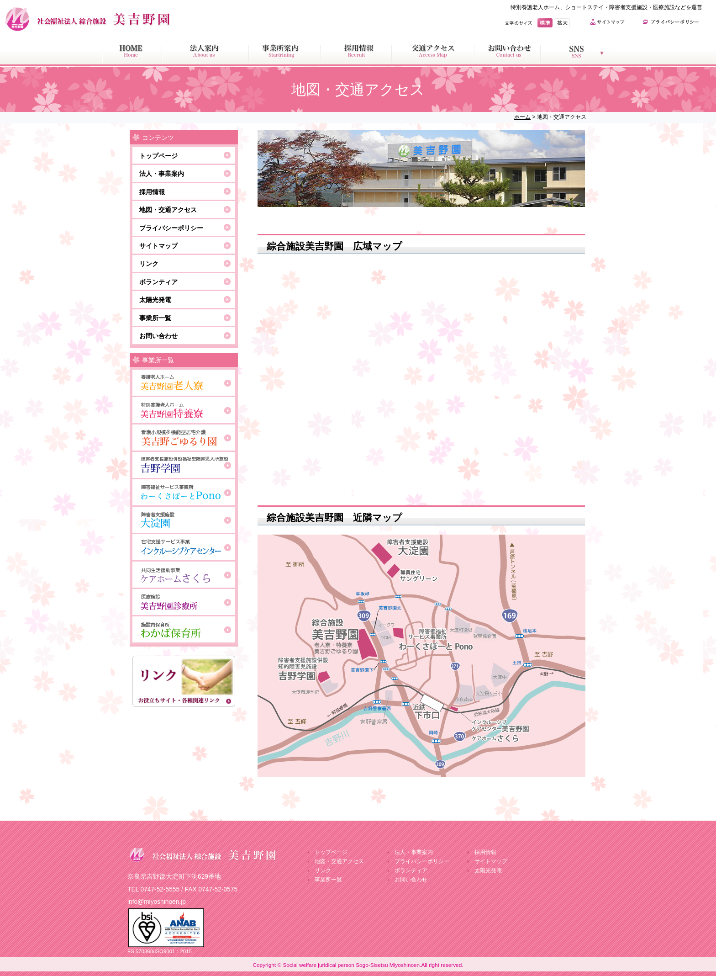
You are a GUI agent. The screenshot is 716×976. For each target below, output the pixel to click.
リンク (148, 263)
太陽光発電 (155, 299)
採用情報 (152, 192)
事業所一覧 (155, 318)
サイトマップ (158, 245)
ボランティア (158, 282)
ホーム (522, 117)
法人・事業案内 (161, 173)
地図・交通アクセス (168, 209)
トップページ (158, 155)
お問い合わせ (158, 335)
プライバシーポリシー (171, 228)
